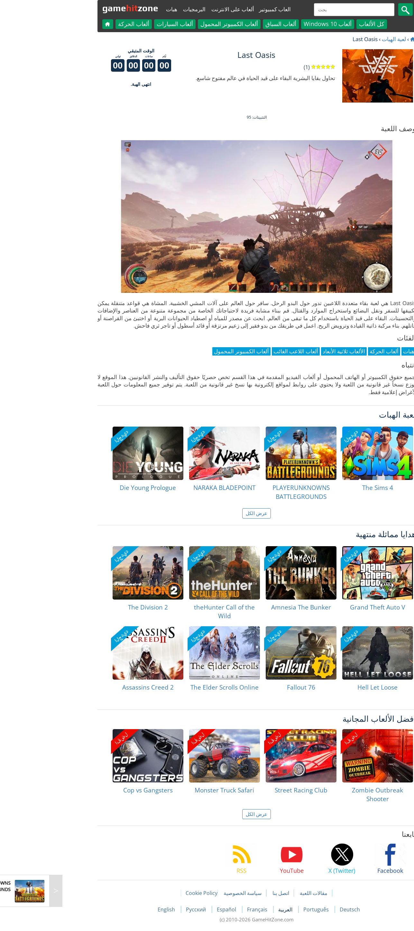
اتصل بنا (231, 893)
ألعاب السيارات (125, 24)
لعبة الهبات (344, 39)
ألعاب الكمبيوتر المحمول (179, 24)
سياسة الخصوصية (193, 893)
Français (208, 909)
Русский (147, 909)
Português (267, 909)
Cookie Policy (152, 893)
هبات (122, 9)
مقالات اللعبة (264, 893)
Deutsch (300, 909)
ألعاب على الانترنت (183, 9)
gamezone (81, 8)
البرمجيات (144, 9)
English (117, 909)
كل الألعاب (322, 24)
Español (177, 909)
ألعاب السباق (231, 24)
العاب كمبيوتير (225, 9)
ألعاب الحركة (84, 24)
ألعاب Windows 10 (278, 24)
